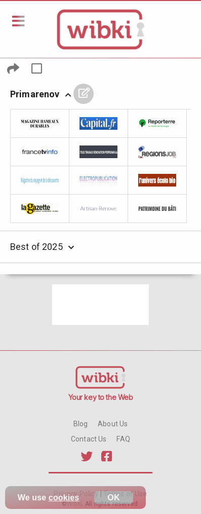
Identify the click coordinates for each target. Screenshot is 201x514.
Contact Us (88, 439)
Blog (80, 424)
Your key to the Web (100, 397)
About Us (113, 424)
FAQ (123, 439)
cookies (64, 497)
